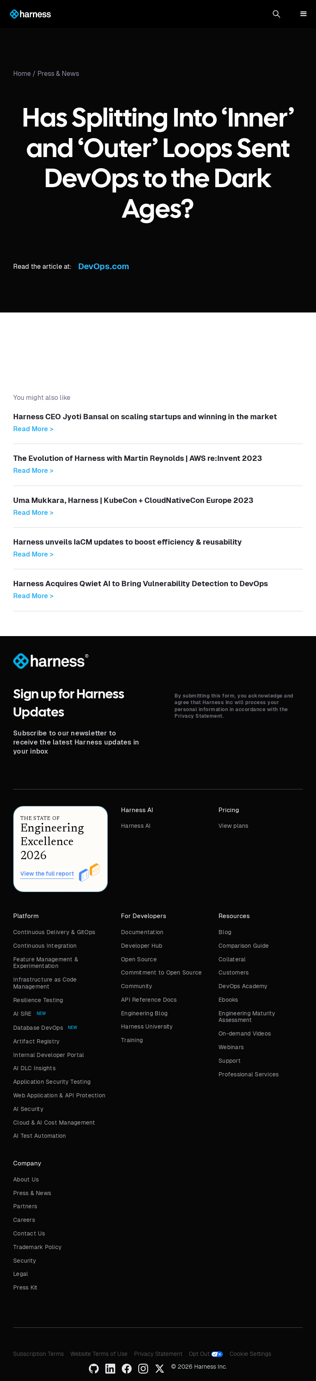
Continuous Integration (45, 945)
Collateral (232, 959)
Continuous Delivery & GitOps (54, 932)
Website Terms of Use (99, 1354)
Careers (24, 1220)
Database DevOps (38, 1027)
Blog (224, 932)
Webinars (231, 1047)
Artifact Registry (36, 1041)
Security (24, 1260)
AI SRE (22, 1013)
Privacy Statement (158, 1354)
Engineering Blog (144, 1013)
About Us (26, 1179)
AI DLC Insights (34, 1068)
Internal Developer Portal (48, 1055)
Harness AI (136, 825)
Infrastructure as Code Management (45, 983)
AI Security (28, 1109)
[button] (276, 14)
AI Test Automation (39, 1135)
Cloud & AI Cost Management (54, 1122)
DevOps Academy (243, 986)
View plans (233, 825)
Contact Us (29, 1233)
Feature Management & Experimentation (45, 963)
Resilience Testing (38, 1000)
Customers (233, 972)
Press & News (58, 74)
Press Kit (25, 1287)
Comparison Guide (243, 945)
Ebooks (228, 999)
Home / (25, 74)
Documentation (142, 932)
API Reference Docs (149, 999)
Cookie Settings (250, 1353)
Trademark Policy (37, 1247)
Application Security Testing (52, 1081)
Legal (20, 1274)
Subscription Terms (38, 1354)
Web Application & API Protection (59, 1095)
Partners (25, 1206)
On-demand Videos (244, 1033)
